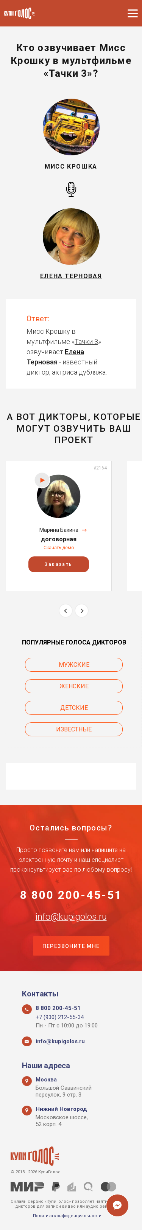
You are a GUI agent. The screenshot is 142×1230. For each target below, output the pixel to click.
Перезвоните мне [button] (71, 946)
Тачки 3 (86, 341)
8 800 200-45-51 (71, 895)
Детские (74, 707)
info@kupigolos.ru (71, 916)
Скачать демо (59, 547)
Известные (74, 729)
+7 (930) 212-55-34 (60, 1017)
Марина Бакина (58, 530)
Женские (74, 686)
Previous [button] (66, 611)
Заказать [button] (58, 564)
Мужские (74, 664)
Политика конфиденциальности (67, 1215)
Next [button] (82, 611)
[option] (59, 526)
